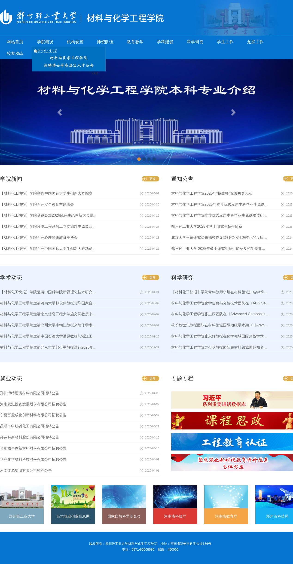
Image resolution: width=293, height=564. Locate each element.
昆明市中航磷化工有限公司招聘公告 (29, 426)
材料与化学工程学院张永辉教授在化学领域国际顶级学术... (219, 336)
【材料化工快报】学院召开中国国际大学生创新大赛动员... (47, 249)
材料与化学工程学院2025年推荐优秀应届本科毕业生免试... (219, 204)
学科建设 (165, 42)
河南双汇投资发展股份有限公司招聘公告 (33, 404)
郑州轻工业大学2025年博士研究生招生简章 (206, 226)
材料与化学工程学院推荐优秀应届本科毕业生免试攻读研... (219, 215)
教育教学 (135, 42)
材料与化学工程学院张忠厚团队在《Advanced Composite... (220, 314)
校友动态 (15, 53)
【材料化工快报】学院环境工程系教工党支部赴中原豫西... (47, 226)
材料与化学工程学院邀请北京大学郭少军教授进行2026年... (48, 347)
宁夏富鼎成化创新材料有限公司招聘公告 (33, 415)
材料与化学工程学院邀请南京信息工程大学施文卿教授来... (47, 314)
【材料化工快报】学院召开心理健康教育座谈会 (39, 237)
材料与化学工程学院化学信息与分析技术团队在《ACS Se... (220, 303)
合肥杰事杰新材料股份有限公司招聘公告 (33, 448)
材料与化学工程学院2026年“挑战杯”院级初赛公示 (211, 193)
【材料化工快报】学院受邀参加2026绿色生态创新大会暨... (48, 215)
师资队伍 (105, 42)
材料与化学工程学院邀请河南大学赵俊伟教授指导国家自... (47, 303)
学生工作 (225, 42)
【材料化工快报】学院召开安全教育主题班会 (37, 204)
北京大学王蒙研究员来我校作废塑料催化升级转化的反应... (219, 237)
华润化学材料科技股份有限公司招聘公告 (33, 459)
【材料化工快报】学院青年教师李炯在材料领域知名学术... (219, 292)
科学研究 (195, 42)
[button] (22, 112)
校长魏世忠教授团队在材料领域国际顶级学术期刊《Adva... (219, 325)
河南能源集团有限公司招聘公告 (26, 470)
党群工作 (255, 42)
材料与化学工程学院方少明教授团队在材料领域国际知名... (219, 347)
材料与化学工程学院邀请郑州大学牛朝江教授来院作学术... (47, 325)
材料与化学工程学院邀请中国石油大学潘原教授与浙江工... (47, 336)
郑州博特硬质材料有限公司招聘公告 (29, 393)
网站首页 (15, 42)
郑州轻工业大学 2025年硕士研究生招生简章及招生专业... (218, 249)
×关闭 (90, 68)
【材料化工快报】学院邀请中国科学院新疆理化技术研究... (47, 292)
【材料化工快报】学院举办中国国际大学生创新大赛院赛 (46, 193)
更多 (152, 179)
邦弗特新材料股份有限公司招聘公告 (29, 437)
